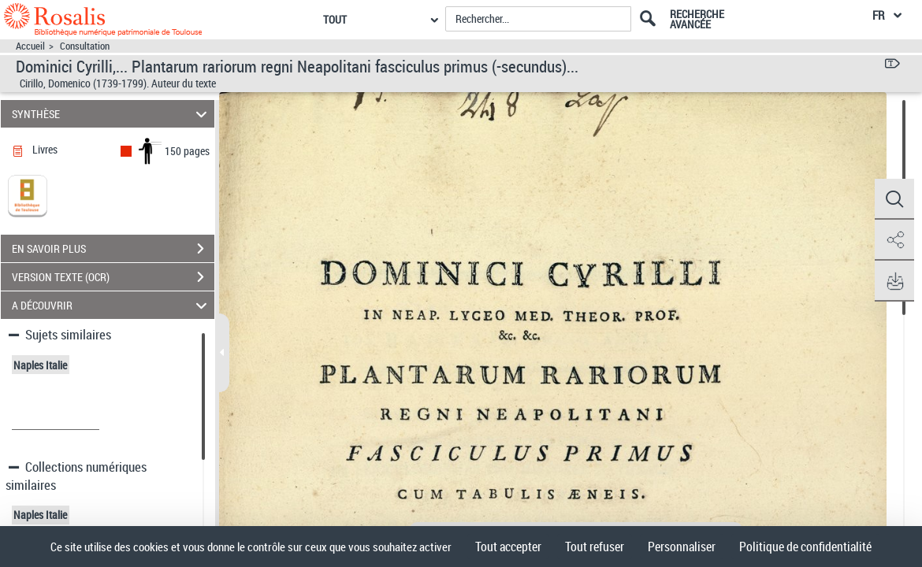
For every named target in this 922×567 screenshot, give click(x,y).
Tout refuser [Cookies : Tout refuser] (594, 546)
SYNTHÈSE (111, 114)
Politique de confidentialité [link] (805, 546)
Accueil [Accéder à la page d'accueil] (30, 46)
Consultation (85, 46)
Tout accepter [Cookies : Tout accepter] (508, 546)
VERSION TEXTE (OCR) (113, 277)
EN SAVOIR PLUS (113, 249)
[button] (894, 199)
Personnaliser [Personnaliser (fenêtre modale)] (682, 546)
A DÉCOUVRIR (111, 305)
